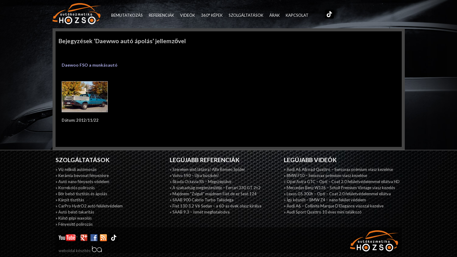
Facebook (315, 15)
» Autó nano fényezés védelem (82, 181)
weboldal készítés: (80, 250)
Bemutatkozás (127, 15)
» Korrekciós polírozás (75, 187)
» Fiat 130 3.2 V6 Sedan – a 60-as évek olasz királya (215, 205)
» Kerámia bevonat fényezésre (82, 175)
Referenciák (161, 15)
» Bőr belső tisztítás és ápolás (81, 193)
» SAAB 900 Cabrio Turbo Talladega (202, 199)
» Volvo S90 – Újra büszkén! (194, 175)
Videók (187, 15)
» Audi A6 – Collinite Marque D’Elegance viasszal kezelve (334, 205)
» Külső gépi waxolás (74, 218)
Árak (274, 15)
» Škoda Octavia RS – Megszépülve (200, 181)
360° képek (212, 15)
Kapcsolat (297, 15)
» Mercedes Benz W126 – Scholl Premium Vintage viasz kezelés (339, 187)
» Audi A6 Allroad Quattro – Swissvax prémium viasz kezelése (338, 169)
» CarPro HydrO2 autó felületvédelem (89, 205)
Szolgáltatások (246, 15)
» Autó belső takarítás (75, 212)
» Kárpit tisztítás (70, 199)
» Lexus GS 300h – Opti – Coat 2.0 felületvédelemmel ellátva (337, 193)
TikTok (328, 15)
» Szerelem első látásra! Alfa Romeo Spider (207, 169)
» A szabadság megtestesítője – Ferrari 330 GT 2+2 (215, 187)
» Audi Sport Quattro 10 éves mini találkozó (323, 212)
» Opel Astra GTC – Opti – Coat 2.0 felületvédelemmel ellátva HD (342, 181)
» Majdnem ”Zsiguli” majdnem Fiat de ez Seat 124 (213, 193)
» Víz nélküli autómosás (76, 169)
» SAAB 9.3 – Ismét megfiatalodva (200, 212)
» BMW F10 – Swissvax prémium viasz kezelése (325, 175)
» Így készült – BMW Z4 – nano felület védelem (325, 199)
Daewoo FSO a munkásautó (90, 65)
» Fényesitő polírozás (74, 224)
